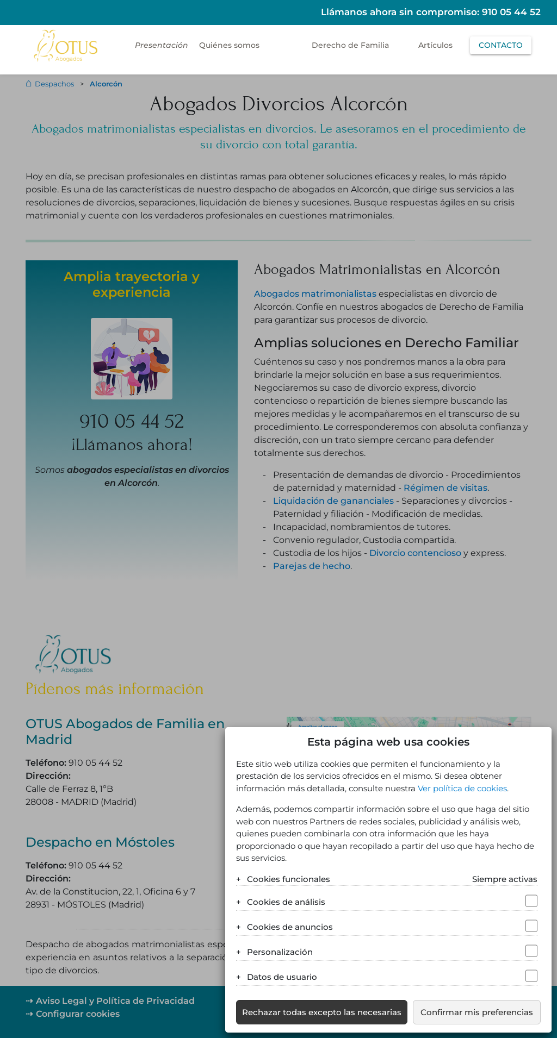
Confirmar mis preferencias (476, 1012)
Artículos (435, 45)
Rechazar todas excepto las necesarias (321, 1012)
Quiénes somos (229, 45)
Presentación (161, 45)
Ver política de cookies (462, 788)
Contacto (501, 45)
